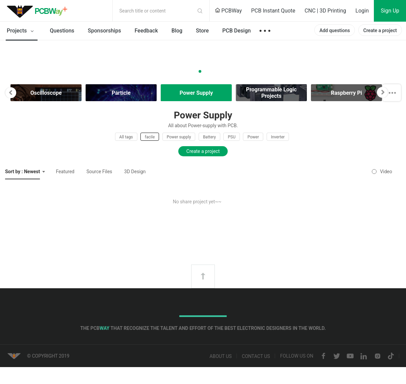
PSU (231, 137)
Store (202, 30)
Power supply (179, 137)
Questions (62, 30)
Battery (209, 137)
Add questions (334, 30)
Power (253, 137)
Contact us (256, 356)
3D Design (134, 171)
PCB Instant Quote (273, 10)
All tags (126, 137)
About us (220, 356)
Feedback (146, 30)
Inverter (278, 137)
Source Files (99, 171)
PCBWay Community (39, 11)
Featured (65, 171)
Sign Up (390, 10)
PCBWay (228, 10)
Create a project (380, 30)
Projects (21, 31)
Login (362, 10)
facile (150, 137)
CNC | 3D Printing (325, 10)
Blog (177, 30)
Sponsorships (104, 30)
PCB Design (236, 30)
